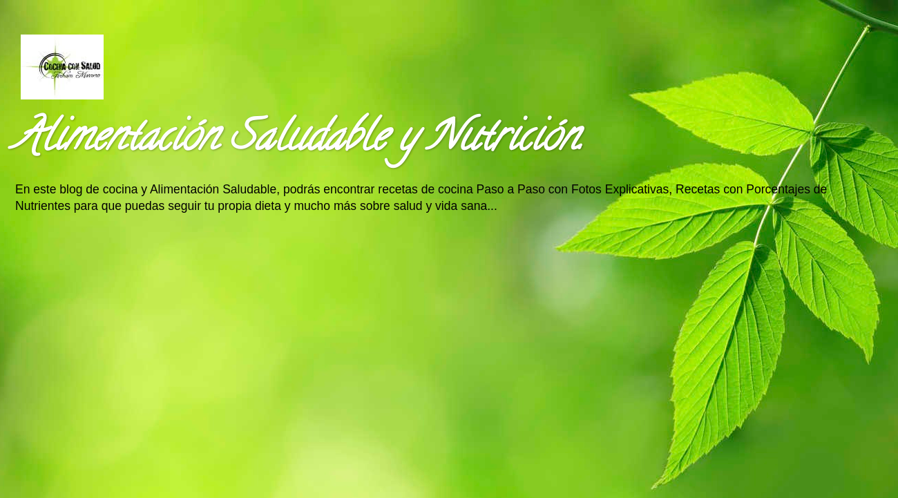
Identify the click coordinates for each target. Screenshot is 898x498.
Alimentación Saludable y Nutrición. (298, 140)
